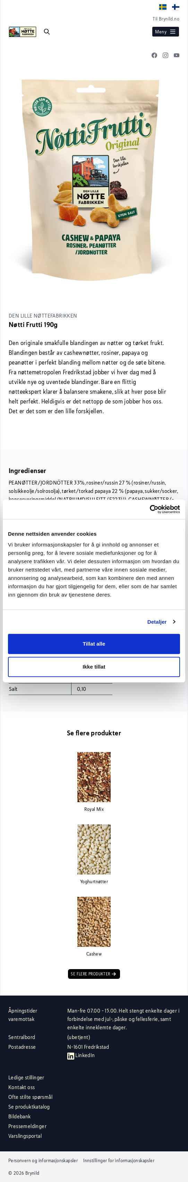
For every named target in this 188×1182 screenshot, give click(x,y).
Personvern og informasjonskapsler (43, 1160)
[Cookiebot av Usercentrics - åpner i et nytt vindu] (149, 509)
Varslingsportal (25, 1136)
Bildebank (19, 1116)
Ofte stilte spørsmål (30, 1097)
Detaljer (157, 622)
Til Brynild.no (166, 19)
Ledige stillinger (26, 1077)
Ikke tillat (94, 667)
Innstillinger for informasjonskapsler (118, 1160)
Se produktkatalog (29, 1106)
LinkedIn (81, 1055)
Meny (165, 31)
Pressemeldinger (27, 1126)
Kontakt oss (21, 1087)
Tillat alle (94, 644)
